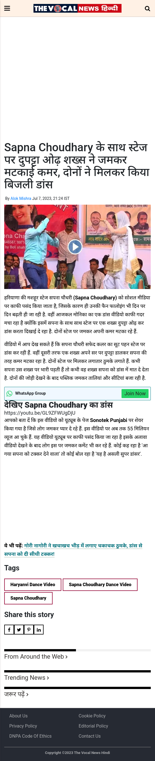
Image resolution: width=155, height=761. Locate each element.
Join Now (135, 393)
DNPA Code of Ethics (30, 736)
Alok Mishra (20, 198)
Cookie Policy (91, 716)
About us (18, 716)
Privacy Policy (23, 726)
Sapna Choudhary (28, 598)
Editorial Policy (93, 726)
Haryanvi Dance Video (32, 584)
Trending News (24, 677)
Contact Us (89, 736)
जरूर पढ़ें (14, 694)
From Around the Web (34, 656)
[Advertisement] (77, 89)
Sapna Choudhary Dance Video (100, 584)
